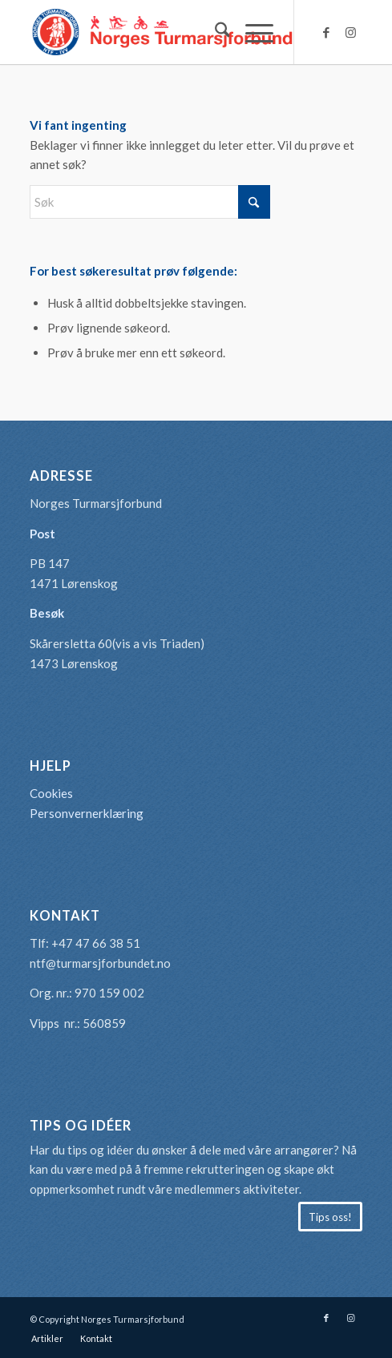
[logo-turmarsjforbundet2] (163, 32)
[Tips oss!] (330, 1217)
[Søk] (214, 32)
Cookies (51, 793)
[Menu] (251, 32)
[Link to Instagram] (350, 32)
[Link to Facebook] (326, 32)
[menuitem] (214, 32)
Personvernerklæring (86, 813)
